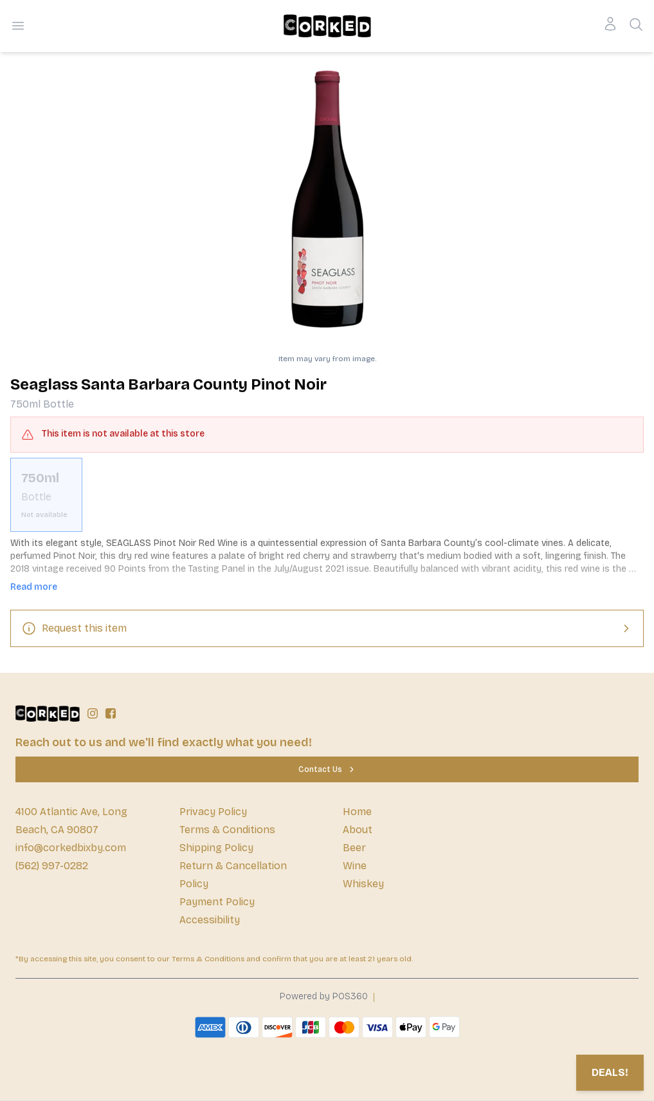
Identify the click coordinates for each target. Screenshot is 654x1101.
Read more (33, 586)
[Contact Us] (327, 769)
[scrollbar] (327, 495)
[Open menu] (18, 25)
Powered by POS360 (324, 996)
